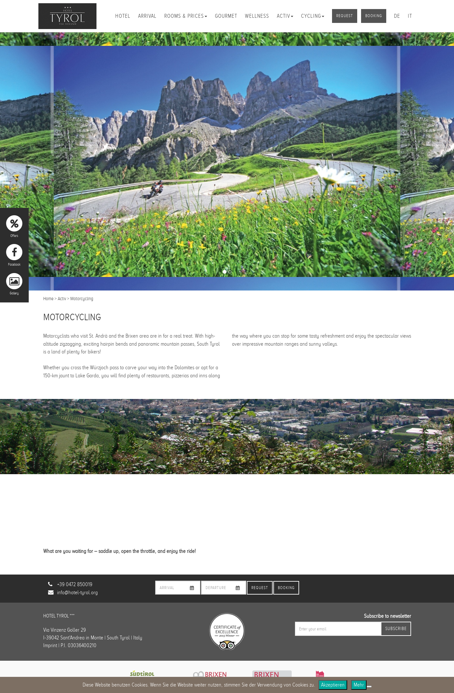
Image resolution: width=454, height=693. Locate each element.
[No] (369, 687)
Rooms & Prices (185, 16)
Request (344, 16)
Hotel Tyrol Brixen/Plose (67, 16)
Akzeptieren (333, 685)
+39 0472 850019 (74, 584)
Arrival (147, 16)
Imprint (50, 645)
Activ (285, 16)
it (410, 16)
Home (48, 298)
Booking (373, 16)
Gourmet (226, 16)
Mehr (359, 685)
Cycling (312, 16)
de (397, 16)
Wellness (257, 16)
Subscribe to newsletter (387, 616)
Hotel (122, 16)
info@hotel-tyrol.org (77, 592)
